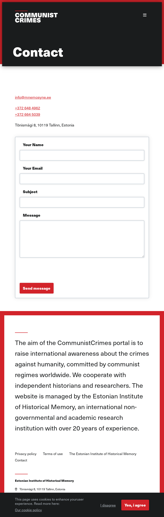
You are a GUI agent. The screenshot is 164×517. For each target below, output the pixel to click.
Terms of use (53, 453)
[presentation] (52, 270)
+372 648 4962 (27, 108)
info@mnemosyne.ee (33, 97)
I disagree (108, 506)
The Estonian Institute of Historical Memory (102, 453)
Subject (30, 191)
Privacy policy (26, 453)
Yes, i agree (135, 506)
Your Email (32, 168)
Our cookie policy (28, 511)
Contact (21, 460)
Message (31, 215)
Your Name (33, 144)
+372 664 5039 (27, 114)
